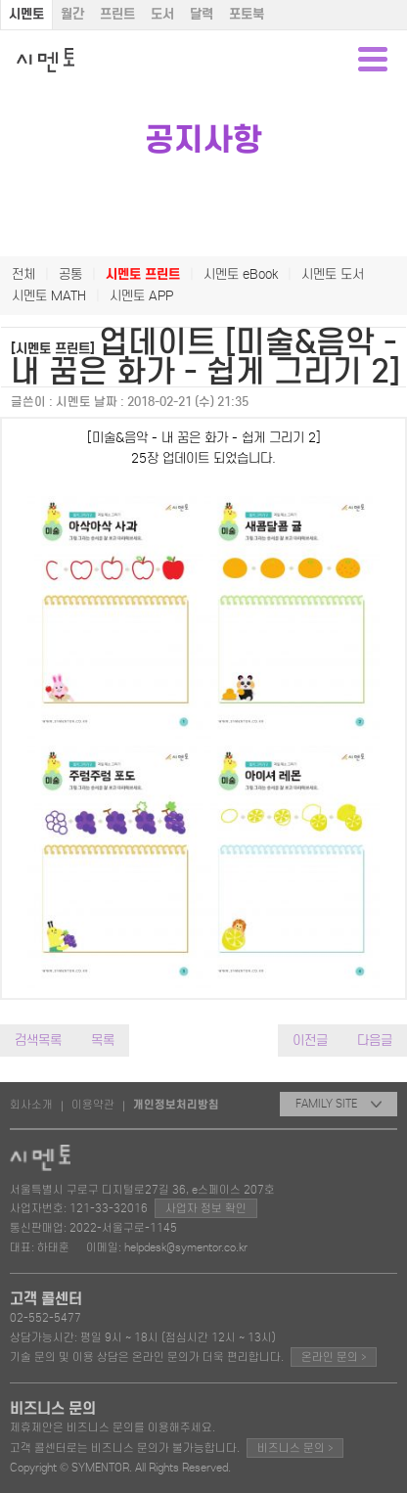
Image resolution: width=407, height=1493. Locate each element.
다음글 (374, 1040)
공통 (70, 274)
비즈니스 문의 (295, 1447)
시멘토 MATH (49, 296)
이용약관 (92, 1104)
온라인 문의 (333, 1356)
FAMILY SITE (338, 1103)
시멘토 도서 (332, 274)
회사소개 (31, 1104)
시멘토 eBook (241, 274)
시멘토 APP (141, 296)
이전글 (310, 1040)
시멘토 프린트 (143, 274)
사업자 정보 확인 (206, 1208)
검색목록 (38, 1040)
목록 (102, 1040)
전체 (23, 274)
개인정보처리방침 (176, 1104)
